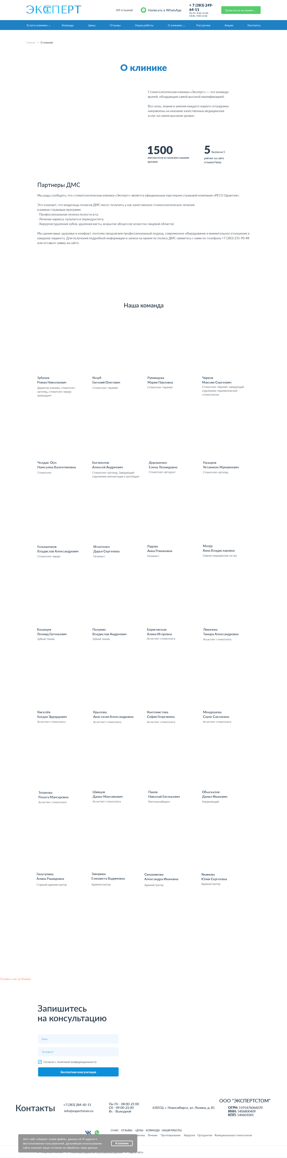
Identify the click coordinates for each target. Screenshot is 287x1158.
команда (153, 1130)
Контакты (254, 25)
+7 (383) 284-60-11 (77, 1105)
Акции (229, 25)
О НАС (115, 1130)
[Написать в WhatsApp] (162, 10)
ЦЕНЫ (139, 1130)
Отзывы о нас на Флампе (15, 979)
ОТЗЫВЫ (126, 1130)
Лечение (152, 1135)
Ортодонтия (204, 1135)
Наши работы (144, 25)
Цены (92, 25)
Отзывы (115, 25)
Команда (68, 25)
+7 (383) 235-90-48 (235, 238)
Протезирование (170, 1135)
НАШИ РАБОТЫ (172, 1130)
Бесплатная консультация (78, 1072)
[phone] (78, 1051)
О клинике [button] (175, 25)
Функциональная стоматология (233, 1135)
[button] (241, 10)
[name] (78, 1039)
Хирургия (189, 1135)
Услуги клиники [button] (36, 25)
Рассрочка (203, 25)
